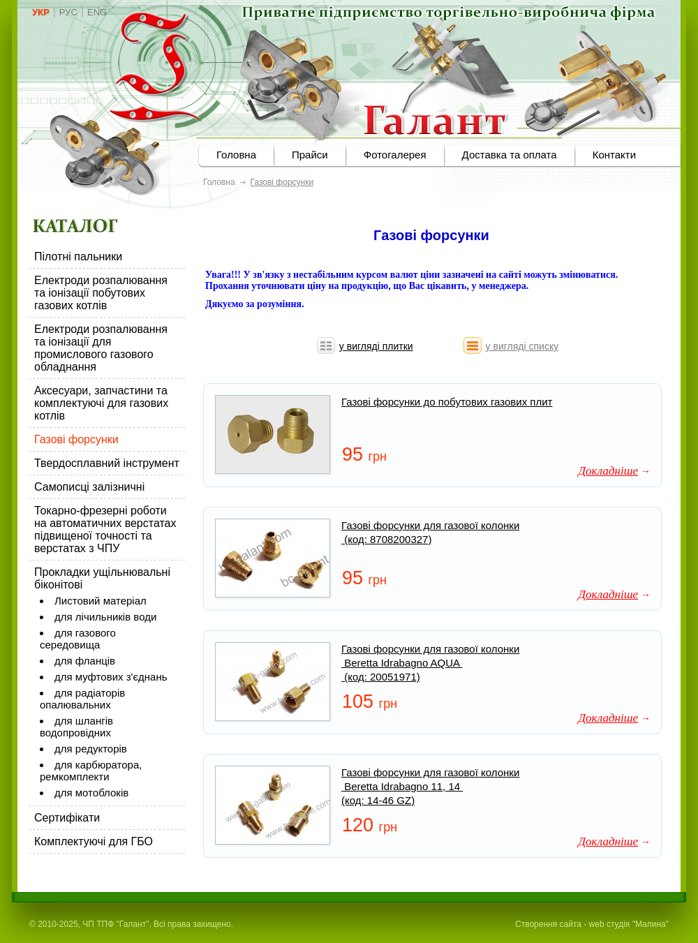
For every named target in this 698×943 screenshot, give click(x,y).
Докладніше (608, 470)
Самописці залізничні (89, 487)
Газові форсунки (76, 439)
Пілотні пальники (78, 256)
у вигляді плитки (376, 346)
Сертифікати (67, 818)
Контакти (614, 155)
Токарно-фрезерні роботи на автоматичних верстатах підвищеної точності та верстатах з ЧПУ (105, 529)
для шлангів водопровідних (76, 726)
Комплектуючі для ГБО (93, 841)
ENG (97, 12)
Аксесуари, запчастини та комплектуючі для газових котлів (101, 403)
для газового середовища (78, 639)
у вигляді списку (522, 346)
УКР (41, 12)
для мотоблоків (91, 793)
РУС (68, 12)
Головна (236, 155)
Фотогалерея (395, 155)
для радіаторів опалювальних (82, 699)
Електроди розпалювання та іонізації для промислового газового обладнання (101, 348)
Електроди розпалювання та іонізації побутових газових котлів (101, 292)
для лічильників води (105, 617)
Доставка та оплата (509, 155)
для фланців (84, 661)
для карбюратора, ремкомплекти (91, 770)
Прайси (310, 155)
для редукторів (90, 749)
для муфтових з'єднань (111, 677)
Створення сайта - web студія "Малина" (592, 924)
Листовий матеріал (100, 601)
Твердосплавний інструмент (106, 463)
